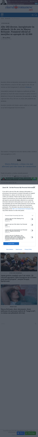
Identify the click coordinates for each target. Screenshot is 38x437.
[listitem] (19, 215)
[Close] (34, 187)
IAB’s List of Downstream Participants (21, 208)
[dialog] (19, 218)
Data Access (19, 249)
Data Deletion (9, 249)
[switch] (31, 219)
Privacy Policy (28, 249)
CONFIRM (11, 243)
